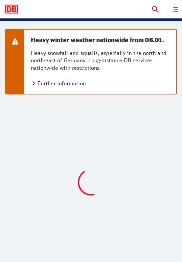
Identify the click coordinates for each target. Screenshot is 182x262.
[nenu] (175, 9)
